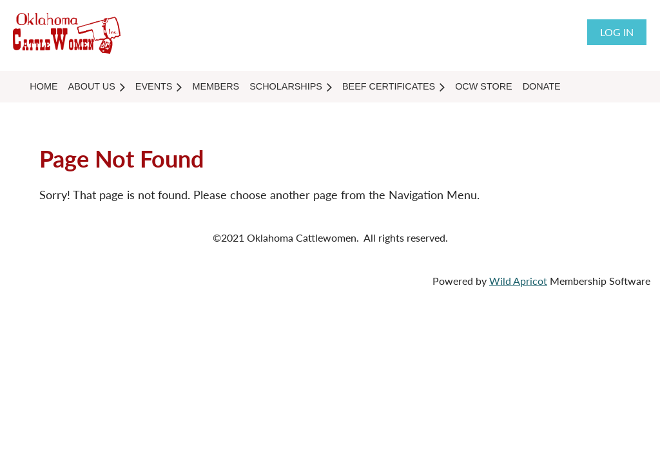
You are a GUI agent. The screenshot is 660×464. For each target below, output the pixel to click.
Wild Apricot (518, 281)
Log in (617, 32)
